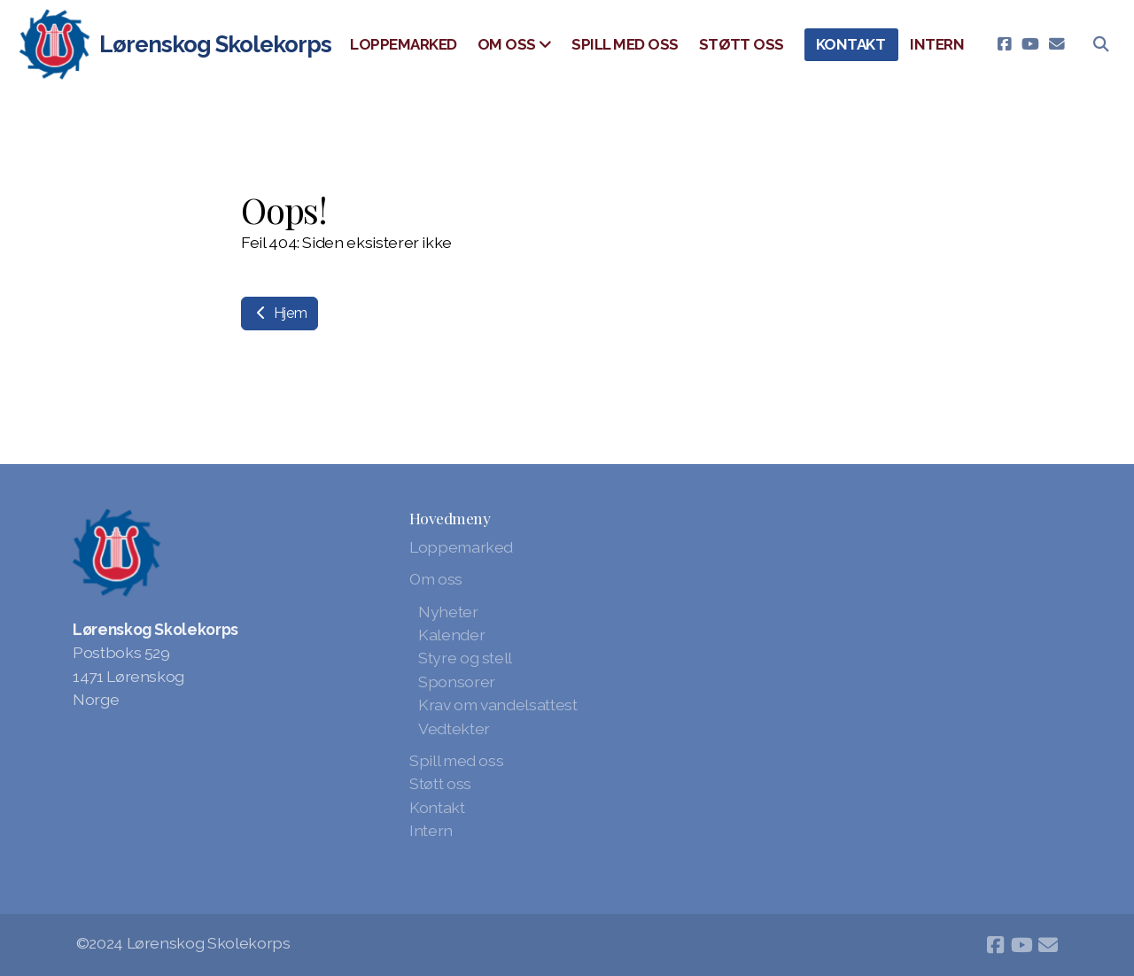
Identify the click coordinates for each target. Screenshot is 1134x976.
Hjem (279, 313)
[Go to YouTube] (1030, 44)
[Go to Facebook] (1003, 44)
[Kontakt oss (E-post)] (1057, 44)
